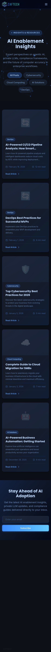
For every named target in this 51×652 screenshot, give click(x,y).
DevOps (25, 89)
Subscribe (25, 528)
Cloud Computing (16, 82)
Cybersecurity (33, 75)
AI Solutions (38, 82)
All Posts (14, 75)
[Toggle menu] (46, 4)
